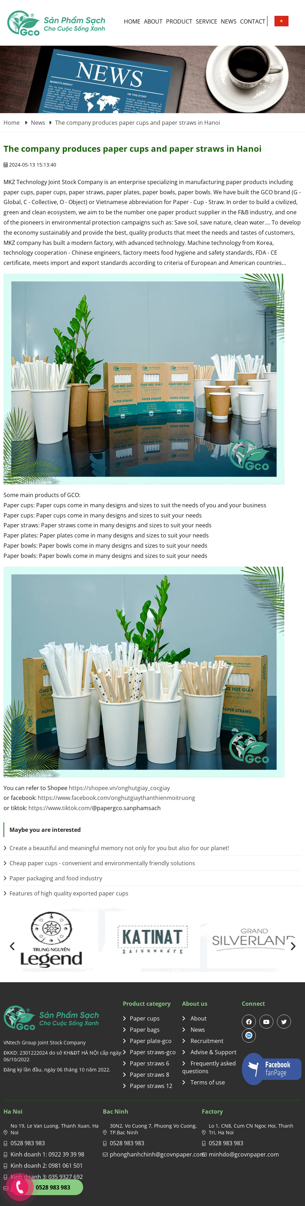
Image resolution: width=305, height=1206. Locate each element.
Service (206, 21)
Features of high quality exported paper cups (66, 893)
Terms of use (203, 1082)
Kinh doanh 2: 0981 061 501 (47, 1165)
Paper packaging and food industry (53, 878)
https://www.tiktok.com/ (60, 808)
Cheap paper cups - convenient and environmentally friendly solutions (99, 863)
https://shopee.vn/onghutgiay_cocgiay (119, 788)
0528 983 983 (28, 1143)
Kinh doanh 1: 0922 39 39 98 (47, 1154)
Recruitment (203, 1041)
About (153, 21)
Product (179, 21)
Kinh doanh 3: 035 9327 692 (47, 1177)
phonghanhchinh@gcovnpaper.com (157, 1154)
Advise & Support (209, 1052)
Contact (252, 21)
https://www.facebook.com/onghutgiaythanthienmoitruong (116, 798)
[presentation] (12, 946)
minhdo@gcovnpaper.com (244, 1154)
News (229, 21)
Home (132, 21)
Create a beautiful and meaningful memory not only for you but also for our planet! (116, 848)
